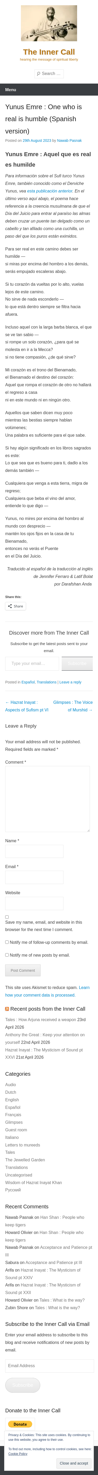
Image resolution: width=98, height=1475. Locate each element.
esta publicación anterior (49, 191)
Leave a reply (71, 682)
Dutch (10, 1092)
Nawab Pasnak (69, 140)
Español (28, 682)
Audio (10, 1084)
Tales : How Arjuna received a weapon (40, 1019)
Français (13, 1115)
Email (12, 866)
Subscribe (77, 663)
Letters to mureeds (22, 1145)
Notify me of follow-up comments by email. (49, 942)
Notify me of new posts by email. (40, 955)
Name (12, 841)
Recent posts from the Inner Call (47, 1009)
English (12, 1100)
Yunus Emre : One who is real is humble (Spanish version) (43, 119)
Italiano (12, 1137)
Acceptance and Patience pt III (53, 1262)
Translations (46, 682)
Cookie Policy (17, 1454)
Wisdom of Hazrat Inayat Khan (33, 1182)
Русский (13, 1190)
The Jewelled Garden (25, 1160)
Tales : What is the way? (62, 1300)
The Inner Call (49, 52)
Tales (10, 1152)
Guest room (16, 1130)
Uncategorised (18, 1175)
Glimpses (14, 1122)
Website (12, 893)
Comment (15, 762)
